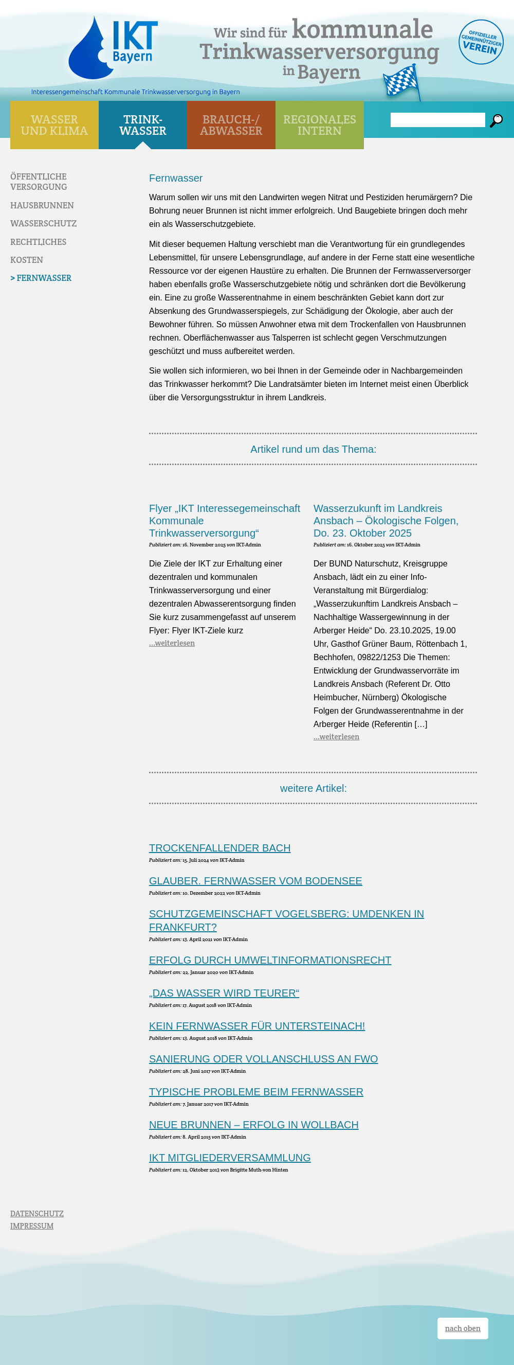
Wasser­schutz (43, 223)
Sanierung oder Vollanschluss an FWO (263, 1059)
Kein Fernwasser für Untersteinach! (257, 1026)
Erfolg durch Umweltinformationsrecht (270, 960)
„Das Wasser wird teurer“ (224, 993)
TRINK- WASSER (143, 124)
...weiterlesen (172, 643)
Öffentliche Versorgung (38, 181)
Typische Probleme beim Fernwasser (256, 1091)
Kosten (26, 259)
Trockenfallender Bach (220, 848)
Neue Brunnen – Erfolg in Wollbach (254, 1124)
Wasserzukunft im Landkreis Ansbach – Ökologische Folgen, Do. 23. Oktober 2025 (386, 521)
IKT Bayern (113, 42)
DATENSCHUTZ (37, 1213)
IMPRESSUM (31, 1226)
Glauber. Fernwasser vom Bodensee (255, 881)
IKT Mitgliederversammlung (230, 1157)
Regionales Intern (319, 124)
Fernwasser (43, 277)
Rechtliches (38, 241)
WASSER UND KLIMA (54, 124)
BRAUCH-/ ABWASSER (231, 124)
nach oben (463, 1328)
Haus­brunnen (42, 205)
